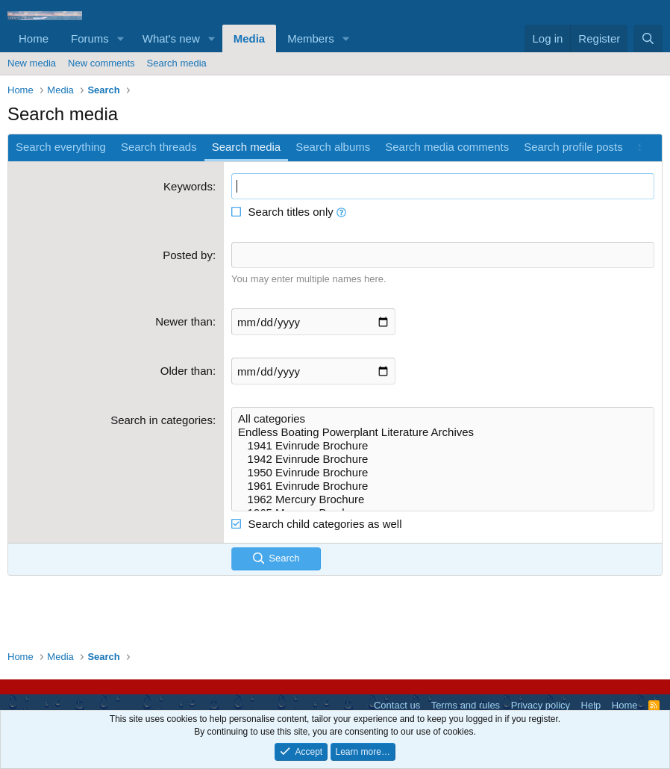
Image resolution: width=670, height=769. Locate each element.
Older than (186, 370)
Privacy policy (540, 705)
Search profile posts (573, 146)
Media (250, 38)
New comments (101, 63)
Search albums (332, 146)
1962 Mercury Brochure (443, 499)
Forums (90, 38)
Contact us (397, 705)
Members (310, 38)
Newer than (184, 321)
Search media (177, 63)
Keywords (188, 186)
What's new (171, 38)
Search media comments (447, 146)
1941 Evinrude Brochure (443, 445)
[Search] (648, 38)
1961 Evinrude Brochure (443, 486)
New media (31, 63)
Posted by (188, 255)
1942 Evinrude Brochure (443, 459)
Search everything (61, 146)
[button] (120, 38)
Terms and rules (465, 705)
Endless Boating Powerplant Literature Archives (443, 432)
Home (33, 38)
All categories (443, 419)
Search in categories (161, 420)
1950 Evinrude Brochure (443, 472)
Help (591, 705)
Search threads (159, 146)
